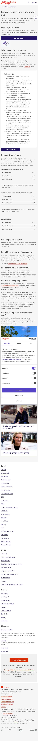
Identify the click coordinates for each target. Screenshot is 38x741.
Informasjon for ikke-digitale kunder (12, 584)
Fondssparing (5, 538)
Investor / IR (5, 597)
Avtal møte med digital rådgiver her (17, 263)
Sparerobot (4, 534)
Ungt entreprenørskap (8, 571)
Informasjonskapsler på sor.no (12, 359)
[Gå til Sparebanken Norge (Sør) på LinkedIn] (33, 730)
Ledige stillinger (6, 610)
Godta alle (19, 390)
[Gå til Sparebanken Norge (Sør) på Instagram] (10, 730)
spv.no (16, 722)
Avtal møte (4, 648)
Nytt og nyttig (5, 578)
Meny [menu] (34, 2)
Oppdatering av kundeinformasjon (11, 564)
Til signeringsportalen (19, 660)
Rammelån (4, 476)
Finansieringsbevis (6, 487)
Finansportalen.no (8, 713)
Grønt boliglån (5, 473)
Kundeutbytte (5, 600)
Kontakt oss (4, 651)
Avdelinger (4, 593)
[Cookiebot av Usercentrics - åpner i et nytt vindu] (29, 339)
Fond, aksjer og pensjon (9, 7)
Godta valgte (19, 395)
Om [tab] (31, 343)
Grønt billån (4, 500)
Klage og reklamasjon (7, 699)
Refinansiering (5, 490)
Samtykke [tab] (7, 343)
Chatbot (3, 640)
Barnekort (4, 511)
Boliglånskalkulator (7, 493)
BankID (3, 524)
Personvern (4, 621)
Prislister (3, 581)
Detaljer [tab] (19, 343)
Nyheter (3, 607)
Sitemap (3, 707)
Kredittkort (4, 521)
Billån (2, 497)
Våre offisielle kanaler (7, 704)
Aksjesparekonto (6, 541)
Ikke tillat (19, 400)
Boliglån (3, 469)
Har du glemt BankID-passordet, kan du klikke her (19, 670)
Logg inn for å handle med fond (9, 285)
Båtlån (3, 504)
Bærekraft (4, 614)
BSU (2, 528)
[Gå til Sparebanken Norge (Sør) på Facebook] (1, 730)
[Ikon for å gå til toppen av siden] (2, 687)
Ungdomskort (5, 514)
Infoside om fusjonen (7, 604)
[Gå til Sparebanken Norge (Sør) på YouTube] (19, 730)
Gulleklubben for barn (7, 531)
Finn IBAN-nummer (6, 696)
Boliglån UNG (5, 483)
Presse (3, 617)
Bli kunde (4, 554)
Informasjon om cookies (7, 701)
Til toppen (7, 687)
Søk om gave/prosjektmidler (9, 574)
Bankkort (4, 517)
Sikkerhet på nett (6, 567)
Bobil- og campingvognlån (9, 507)
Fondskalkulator (6, 545)
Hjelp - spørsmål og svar (8, 557)
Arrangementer (5, 560)
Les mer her (27, 66)
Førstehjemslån (5, 480)
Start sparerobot (19, 38)
